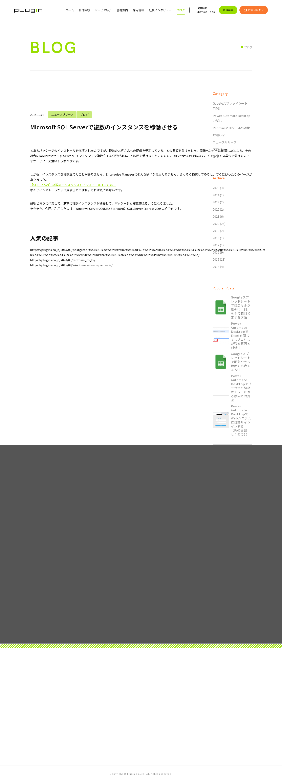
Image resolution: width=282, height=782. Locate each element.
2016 (216, 252)
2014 (216, 266)
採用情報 (138, 10)
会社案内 (122, 10)
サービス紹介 (103, 10)
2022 (216, 209)
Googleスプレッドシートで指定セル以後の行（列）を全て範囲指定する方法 (241, 307)
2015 (216, 259)
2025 (216, 188)
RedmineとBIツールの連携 (231, 128)
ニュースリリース (62, 114)
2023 (216, 202)
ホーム (69, 10)
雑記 (216, 156)
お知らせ (219, 135)
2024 (216, 195)
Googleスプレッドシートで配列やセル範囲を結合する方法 (241, 362)
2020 (216, 223)
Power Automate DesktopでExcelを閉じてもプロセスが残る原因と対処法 (241, 335)
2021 (216, 216)
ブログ (180, 10)
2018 (216, 238)
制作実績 (84, 10)
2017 (216, 245)
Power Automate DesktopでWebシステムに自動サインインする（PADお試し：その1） (241, 420)
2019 (216, 231)
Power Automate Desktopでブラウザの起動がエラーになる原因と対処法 (241, 388)
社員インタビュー (160, 10)
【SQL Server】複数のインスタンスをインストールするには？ (73, 185)
